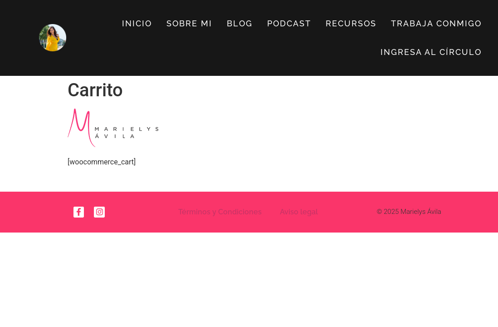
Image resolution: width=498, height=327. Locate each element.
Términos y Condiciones (220, 212)
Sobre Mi (189, 23)
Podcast (289, 23)
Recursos (351, 23)
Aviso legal (299, 212)
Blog (240, 23)
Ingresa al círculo (431, 52)
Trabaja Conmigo (436, 23)
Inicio (137, 23)
